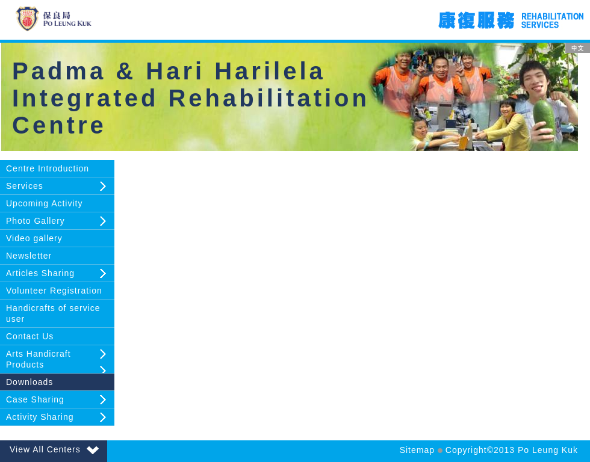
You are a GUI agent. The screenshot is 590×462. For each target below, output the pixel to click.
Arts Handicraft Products (38, 359)
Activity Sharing (39, 417)
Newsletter (29, 255)
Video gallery (34, 238)
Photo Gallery (35, 221)
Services (24, 186)
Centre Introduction (47, 168)
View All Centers (54, 449)
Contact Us (30, 336)
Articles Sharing (40, 273)
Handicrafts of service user (53, 313)
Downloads (29, 382)
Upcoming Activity (44, 203)
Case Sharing (35, 399)
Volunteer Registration (54, 290)
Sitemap (417, 450)
